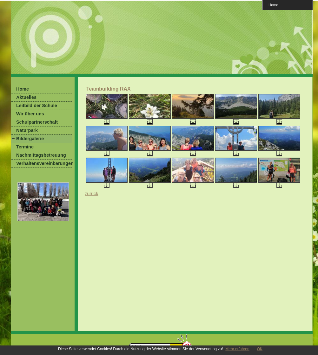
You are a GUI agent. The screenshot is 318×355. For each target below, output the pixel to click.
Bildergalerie (30, 138)
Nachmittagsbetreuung (41, 155)
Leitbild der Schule (36, 105)
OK (259, 349)
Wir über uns (30, 113)
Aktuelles (26, 97)
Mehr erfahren (237, 349)
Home (273, 4)
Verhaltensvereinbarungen (44, 163)
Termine (25, 146)
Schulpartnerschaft (37, 122)
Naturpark (27, 130)
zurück (91, 193)
